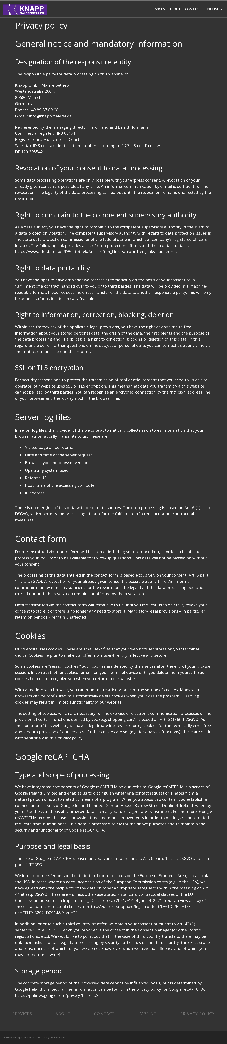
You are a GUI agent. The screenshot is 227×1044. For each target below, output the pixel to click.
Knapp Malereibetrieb (26, 1037)
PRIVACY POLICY (197, 1013)
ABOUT (63, 1013)
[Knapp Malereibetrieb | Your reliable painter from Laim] (25, 9)
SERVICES (22, 1013)
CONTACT (104, 1013)
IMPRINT (147, 1013)
